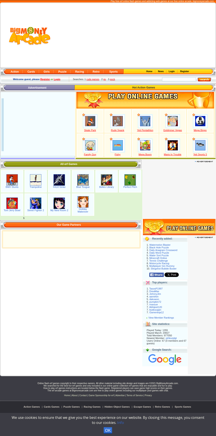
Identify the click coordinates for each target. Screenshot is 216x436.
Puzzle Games (71, 406)
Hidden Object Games (117, 406)
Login (172, 71)
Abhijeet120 (155, 307)
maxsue (153, 304)
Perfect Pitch (130, 187)
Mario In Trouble (172, 154)
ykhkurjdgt (171, 338)
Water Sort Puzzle (159, 255)
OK (108, 430)
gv (104, 79)
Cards (31, 71)
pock (112, 79)
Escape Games (142, 406)
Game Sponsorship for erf (101, 395)
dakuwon (154, 299)
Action (15, 71)
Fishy (117, 154)
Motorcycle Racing (159, 263)
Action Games (32, 406)
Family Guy (90, 154)
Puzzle (62, 71)
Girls (47, 71)
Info (120, 422)
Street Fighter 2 (35, 210)
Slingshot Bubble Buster (163, 268)
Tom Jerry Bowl (12, 210)
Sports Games (183, 406)
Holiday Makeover (83, 210)
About (75, 395)
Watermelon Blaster (159, 245)
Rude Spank (117, 130)
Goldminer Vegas (172, 130)
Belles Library (106, 187)
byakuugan (155, 309)
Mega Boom (144, 154)
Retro (96, 71)
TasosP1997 (156, 288)
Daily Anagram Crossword (163, 250)
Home (150, 71)
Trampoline (36, 187)
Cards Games (51, 406)
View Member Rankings (161, 317)
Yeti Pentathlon (145, 130)
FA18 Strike (59, 187)
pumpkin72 (155, 301)
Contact (83, 395)
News (161, 71)
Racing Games (92, 406)
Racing (79, 71)
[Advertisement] (133, 35)
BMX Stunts (12, 187)
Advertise (120, 395)
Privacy (148, 395)
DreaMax (154, 291)
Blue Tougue (83, 187)
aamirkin (154, 296)
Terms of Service (134, 395)
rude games (93, 79)
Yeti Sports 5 (200, 154)
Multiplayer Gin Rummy (161, 266)
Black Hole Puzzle (159, 247)
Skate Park (90, 130)
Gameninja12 (156, 312)
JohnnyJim (155, 294)
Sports (113, 71)
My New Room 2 (59, 210)
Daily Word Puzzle (159, 252)
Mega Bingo (200, 130)
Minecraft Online (158, 258)
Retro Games (162, 406)
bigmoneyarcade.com (203, 1)
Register (184, 71)
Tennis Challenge (158, 260)
